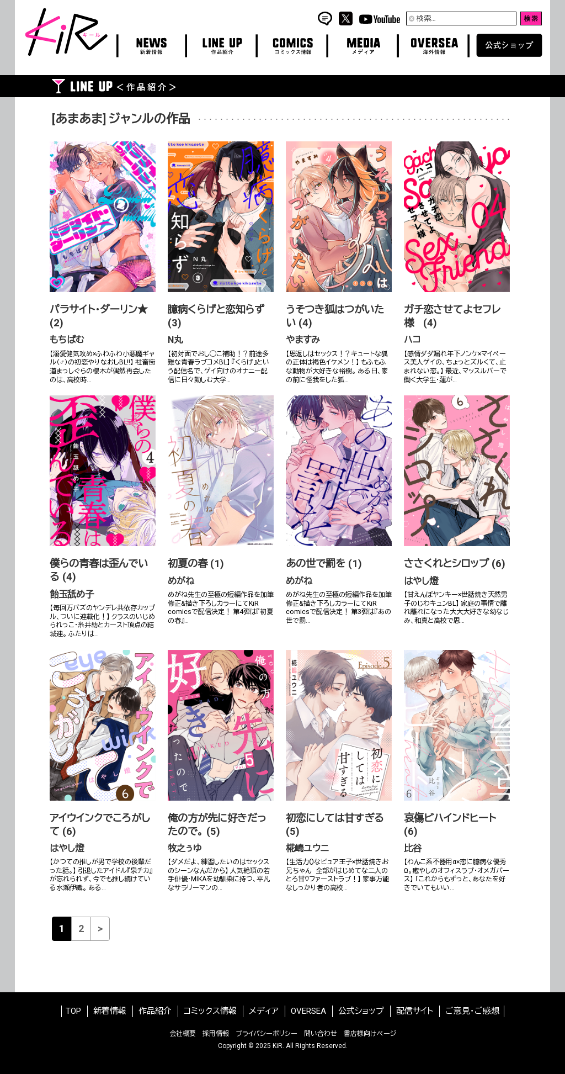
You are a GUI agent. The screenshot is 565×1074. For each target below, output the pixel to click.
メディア (264, 1011)
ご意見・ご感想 (472, 1011)
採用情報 (215, 1034)
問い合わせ (320, 1034)
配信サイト (414, 1011)
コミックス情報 (210, 1011)
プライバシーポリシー (266, 1034)
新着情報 (109, 1011)
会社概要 (182, 1034)
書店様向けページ (370, 1034)
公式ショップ (361, 1011)
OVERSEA (308, 1011)
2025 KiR (268, 1046)
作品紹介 (155, 1011)
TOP (73, 1011)
